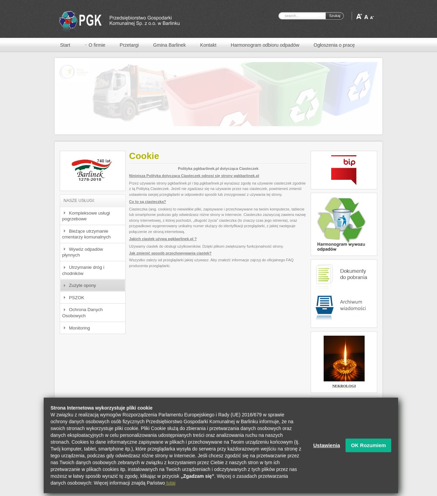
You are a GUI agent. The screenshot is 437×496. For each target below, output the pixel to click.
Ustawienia (326, 450)
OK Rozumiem (368, 450)
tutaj (170, 488)
